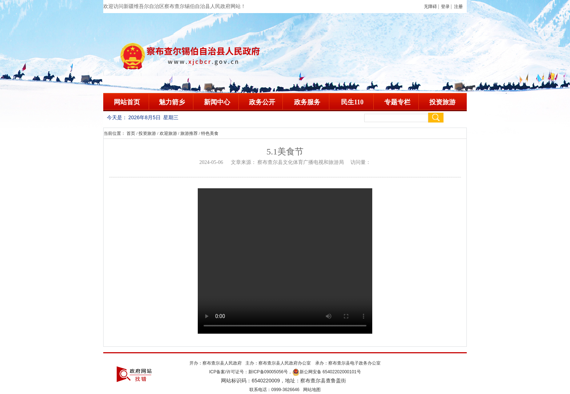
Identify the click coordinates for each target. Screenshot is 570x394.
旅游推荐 (189, 133)
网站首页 (127, 102)
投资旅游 (442, 102)
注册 (459, 6)
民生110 (352, 102)
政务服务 (307, 102)
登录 (445, 6)
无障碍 (430, 6)
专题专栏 (397, 102)
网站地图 (312, 389)
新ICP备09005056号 (268, 371)
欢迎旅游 (168, 133)
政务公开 (262, 102)
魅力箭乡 (172, 102)
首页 (131, 133)
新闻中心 (217, 102)
